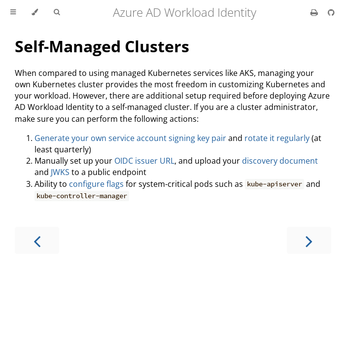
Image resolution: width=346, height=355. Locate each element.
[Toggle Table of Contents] (13, 12)
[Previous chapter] (37, 240)
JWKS (60, 172)
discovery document (280, 160)
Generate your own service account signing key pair (130, 138)
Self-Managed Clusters (102, 46)
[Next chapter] (309, 240)
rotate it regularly (277, 138)
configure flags (96, 183)
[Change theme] (35, 12)
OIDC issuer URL (144, 160)
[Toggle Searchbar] (57, 12)
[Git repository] (331, 12)
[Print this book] (315, 12)
